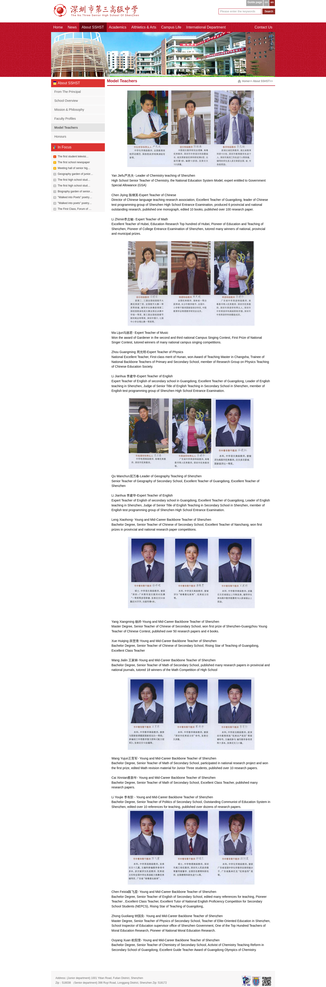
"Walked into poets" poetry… (75, 203)
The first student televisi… (73, 156)
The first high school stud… (74, 179)
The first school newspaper (74, 162)
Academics (117, 27)
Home (58, 27)
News (72, 27)
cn (266, 2)
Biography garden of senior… (75, 191)
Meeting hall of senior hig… (74, 168)
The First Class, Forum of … (75, 208)
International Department (206, 27)
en (272, 2)
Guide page (254, 2)
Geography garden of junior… (75, 174)
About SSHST (93, 27)
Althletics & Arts (143, 27)
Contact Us (263, 27)
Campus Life (171, 27)
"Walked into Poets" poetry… (75, 197)
